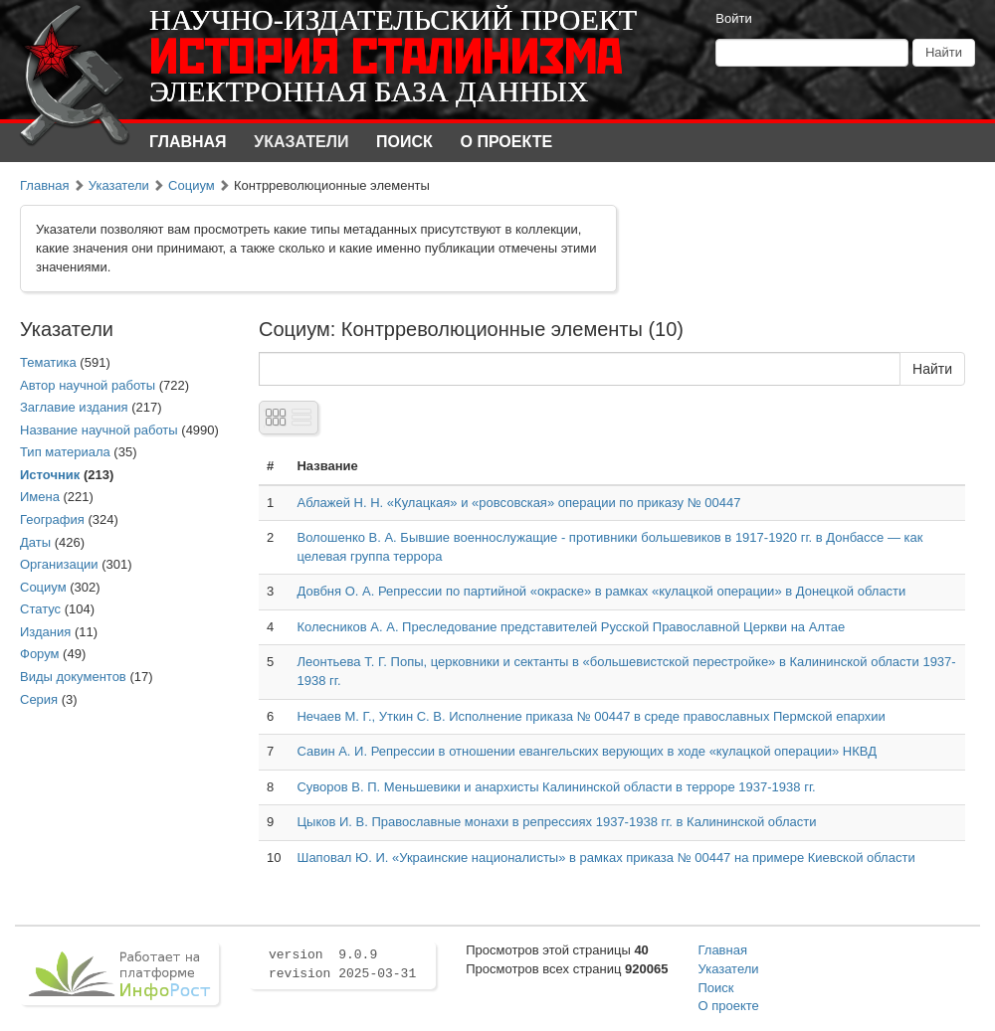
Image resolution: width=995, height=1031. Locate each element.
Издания (45, 631)
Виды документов (73, 676)
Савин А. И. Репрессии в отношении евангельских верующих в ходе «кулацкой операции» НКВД (587, 751)
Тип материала (65, 451)
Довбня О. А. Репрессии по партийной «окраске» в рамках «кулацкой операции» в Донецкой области (601, 591)
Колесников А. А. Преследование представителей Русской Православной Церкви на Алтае (571, 626)
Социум (191, 185)
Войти (733, 18)
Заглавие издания (74, 407)
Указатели (301, 141)
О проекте (507, 141)
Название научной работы (99, 430)
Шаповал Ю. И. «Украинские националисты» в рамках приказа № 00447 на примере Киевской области (605, 857)
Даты (35, 542)
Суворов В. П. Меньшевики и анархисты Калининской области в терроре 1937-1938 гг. (556, 786)
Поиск (404, 141)
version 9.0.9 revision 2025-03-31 (342, 964)
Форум (40, 653)
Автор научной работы (87, 385)
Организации (59, 564)
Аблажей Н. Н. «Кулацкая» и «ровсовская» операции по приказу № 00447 (518, 502)
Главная (188, 141)
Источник (50, 474)
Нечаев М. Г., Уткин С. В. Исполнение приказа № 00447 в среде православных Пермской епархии (591, 716)
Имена (40, 496)
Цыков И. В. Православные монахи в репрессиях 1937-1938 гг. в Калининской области (556, 821)
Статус (40, 608)
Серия (39, 699)
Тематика (48, 362)
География (52, 519)
